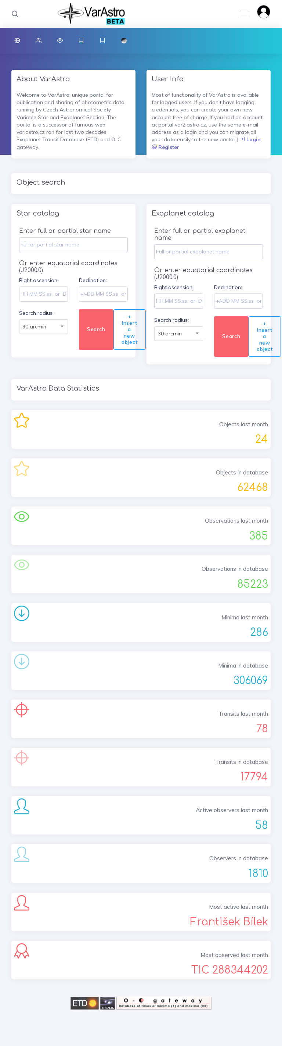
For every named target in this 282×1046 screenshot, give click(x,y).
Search (96, 329)
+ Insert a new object (130, 329)
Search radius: (36, 313)
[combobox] (43, 326)
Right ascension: (38, 280)
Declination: (93, 280)
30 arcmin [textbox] (34, 326)
